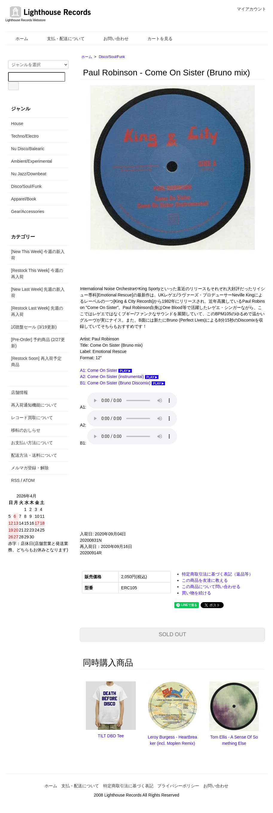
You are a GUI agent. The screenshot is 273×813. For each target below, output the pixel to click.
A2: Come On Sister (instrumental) (119, 376)
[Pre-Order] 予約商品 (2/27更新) (38, 342)
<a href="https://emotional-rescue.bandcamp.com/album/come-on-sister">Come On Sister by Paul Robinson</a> (139, 489)
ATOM (29, 480)
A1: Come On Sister (106, 370)
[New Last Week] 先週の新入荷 (38, 292)
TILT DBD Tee (111, 735)
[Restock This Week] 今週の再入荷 (37, 273)
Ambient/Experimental (31, 161)
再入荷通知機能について (34, 405)
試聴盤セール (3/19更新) (34, 327)
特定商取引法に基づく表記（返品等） (217, 574)
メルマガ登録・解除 (30, 467)
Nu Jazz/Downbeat (28, 173)
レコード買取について (32, 417)
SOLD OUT (172, 634)
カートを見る (156, 38)
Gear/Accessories (27, 211)
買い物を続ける (196, 592)
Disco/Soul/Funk (112, 57)
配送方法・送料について (34, 455)
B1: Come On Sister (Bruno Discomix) (122, 382)
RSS (15, 480)
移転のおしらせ (25, 430)
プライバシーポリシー (178, 785)
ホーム (17, 38)
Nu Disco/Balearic (27, 148)
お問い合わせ (112, 38)
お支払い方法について (32, 442)
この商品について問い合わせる (211, 586)
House (17, 123)
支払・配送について (61, 38)
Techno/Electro (25, 136)
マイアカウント (248, 9)
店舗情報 (19, 392)
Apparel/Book (23, 199)
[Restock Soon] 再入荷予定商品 (36, 361)
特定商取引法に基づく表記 (128, 785)
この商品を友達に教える (205, 580)
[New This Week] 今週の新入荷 (38, 254)
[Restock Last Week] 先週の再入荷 (37, 311)
